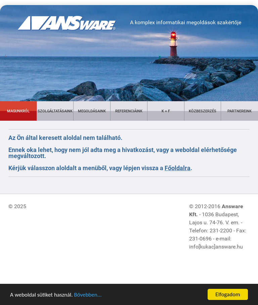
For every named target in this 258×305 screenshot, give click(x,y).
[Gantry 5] (59, 18)
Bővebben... (87, 295)
